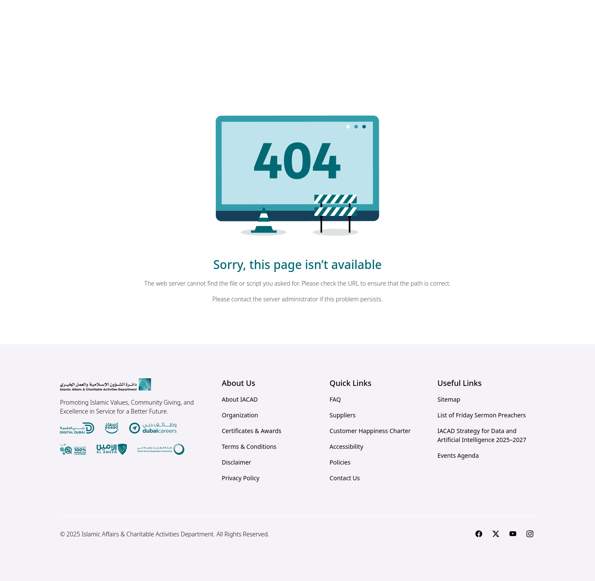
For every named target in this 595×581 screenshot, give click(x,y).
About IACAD (240, 399)
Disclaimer (236, 462)
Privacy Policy (240, 478)
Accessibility (346, 446)
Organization (240, 415)
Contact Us (344, 478)
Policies (339, 462)
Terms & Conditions (249, 446)
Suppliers (342, 415)
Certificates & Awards (251, 431)
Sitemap (449, 399)
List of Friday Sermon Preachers (482, 415)
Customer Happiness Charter (370, 431)
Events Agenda (458, 455)
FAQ (335, 399)
